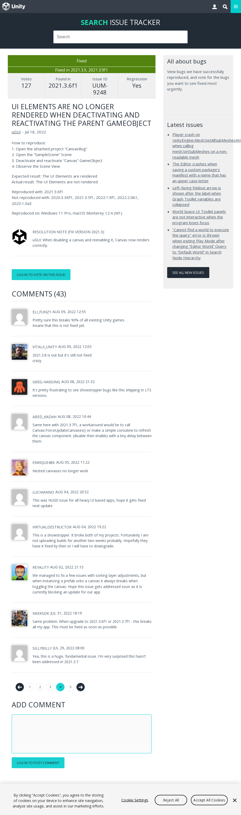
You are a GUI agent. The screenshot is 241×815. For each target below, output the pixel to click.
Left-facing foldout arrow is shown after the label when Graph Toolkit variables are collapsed (196, 196)
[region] (120, 799)
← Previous (20, 687)
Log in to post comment (38, 762)
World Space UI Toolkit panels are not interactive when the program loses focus (199, 217)
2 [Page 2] (40, 687)
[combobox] (120, 37)
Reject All (171, 799)
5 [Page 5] (70, 687)
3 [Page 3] (50, 687)
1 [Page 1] (30, 687)
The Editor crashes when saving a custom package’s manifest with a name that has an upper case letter (199, 172)
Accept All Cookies (209, 799)
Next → (80, 687)
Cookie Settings (134, 799)
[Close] (235, 800)
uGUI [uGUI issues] (16, 131)
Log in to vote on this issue (41, 274)
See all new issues (188, 272)
